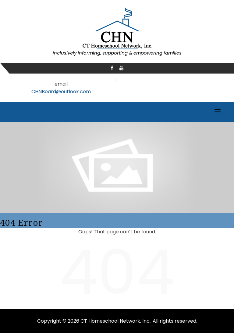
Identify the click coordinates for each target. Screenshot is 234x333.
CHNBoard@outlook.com (61, 91)
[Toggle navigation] (217, 112)
